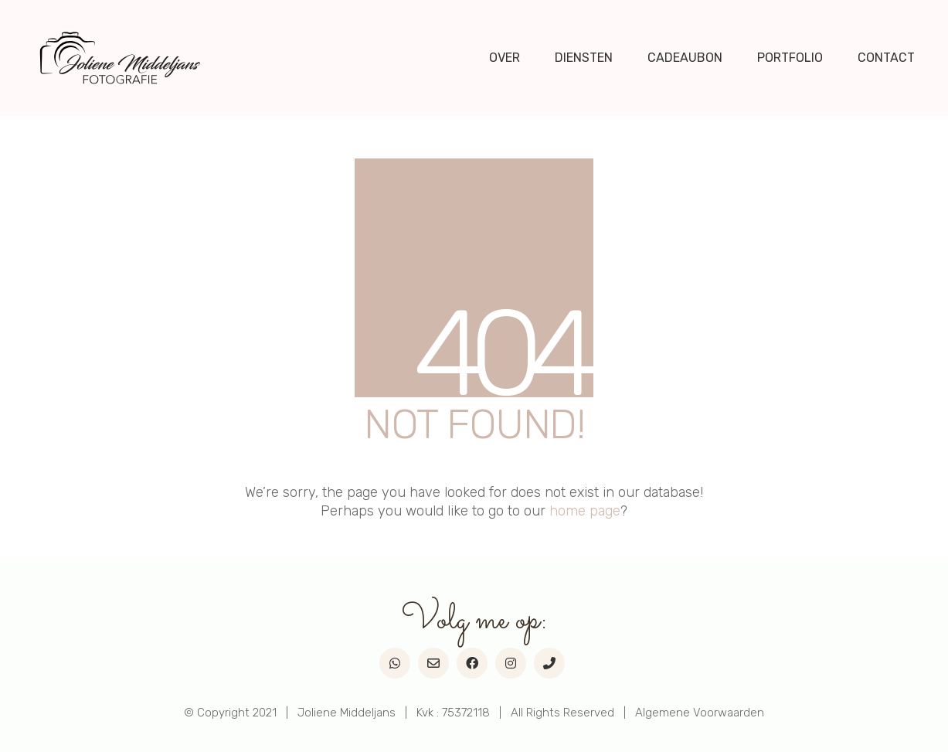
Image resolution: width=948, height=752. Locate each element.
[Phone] (549, 663)
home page (584, 510)
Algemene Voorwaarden (699, 713)
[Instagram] (510, 663)
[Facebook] (472, 663)
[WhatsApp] (394, 663)
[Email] (433, 663)
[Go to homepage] (121, 58)
